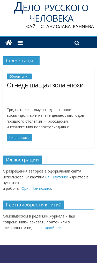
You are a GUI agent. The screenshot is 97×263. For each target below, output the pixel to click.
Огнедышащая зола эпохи (45, 84)
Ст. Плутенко (57, 177)
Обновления (19, 76)
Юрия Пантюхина (35, 188)
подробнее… (52, 227)
